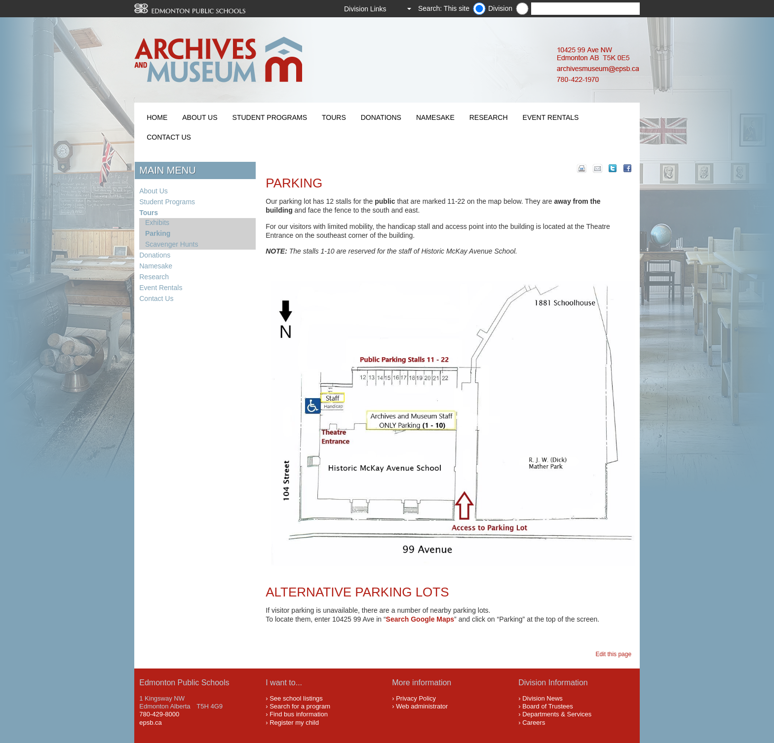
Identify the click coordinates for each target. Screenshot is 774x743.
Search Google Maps (420, 619)
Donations (381, 117)
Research (488, 117)
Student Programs (269, 117)
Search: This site (443, 8)
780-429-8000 (159, 714)
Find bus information (299, 714)
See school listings (296, 698)
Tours (334, 117)
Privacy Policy (416, 698)
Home (157, 117)
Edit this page (614, 654)
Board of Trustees (547, 706)
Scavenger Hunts (171, 244)
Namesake (435, 117)
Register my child (294, 722)
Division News (542, 698)
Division (500, 8)
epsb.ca (150, 722)
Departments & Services (556, 714)
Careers (533, 722)
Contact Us (169, 137)
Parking (157, 233)
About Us (199, 117)
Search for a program (300, 706)
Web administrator (422, 706)
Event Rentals (551, 117)
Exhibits (157, 222)
